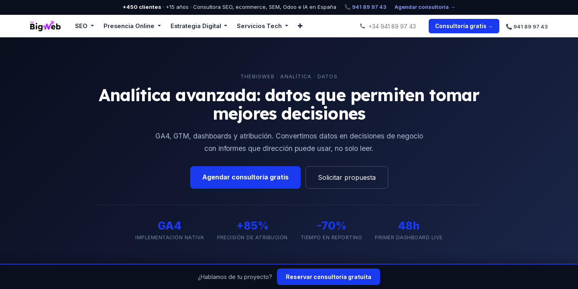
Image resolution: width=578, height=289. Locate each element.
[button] (300, 26)
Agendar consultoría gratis (245, 177)
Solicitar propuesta (347, 177)
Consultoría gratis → (464, 26)
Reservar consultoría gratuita (328, 276)
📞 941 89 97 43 (365, 7)
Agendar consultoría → (425, 7)
